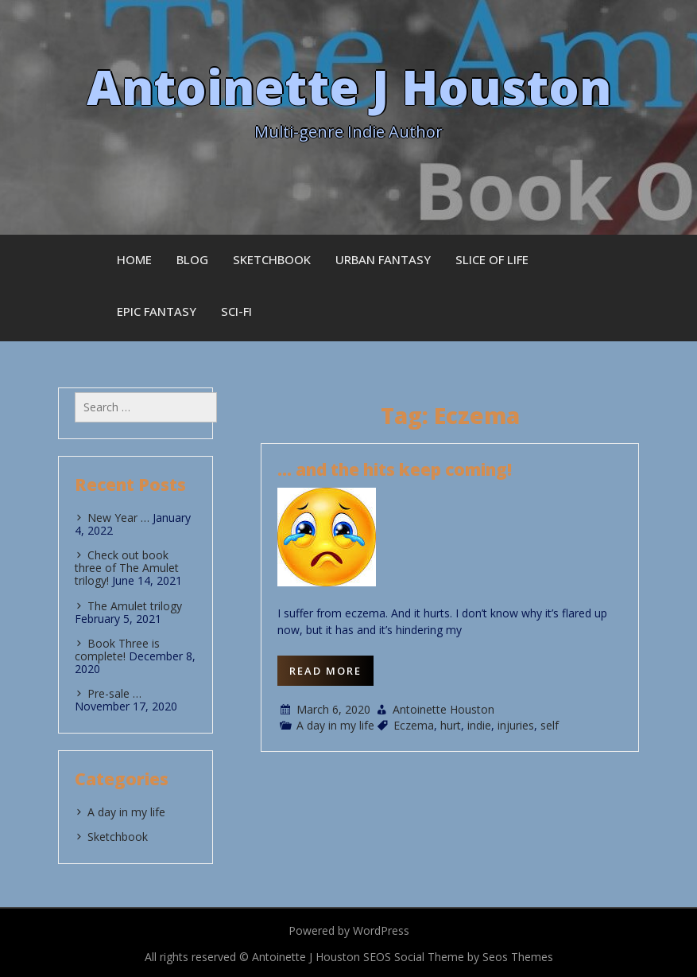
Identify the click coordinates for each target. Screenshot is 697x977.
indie (479, 725)
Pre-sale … (114, 693)
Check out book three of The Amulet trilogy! (127, 567)
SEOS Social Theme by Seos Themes (458, 956)
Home (134, 259)
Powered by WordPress (348, 930)
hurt (450, 725)
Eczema (413, 725)
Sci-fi (236, 311)
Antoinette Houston (443, 709)
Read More (325, 671)
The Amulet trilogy (134, 605)
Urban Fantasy (383, 259)
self (549, 725)
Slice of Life (492, 259)
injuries (516, 725)
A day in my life (335, 725)
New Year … (118, 517)
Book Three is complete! (117, 650)
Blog (192, 259)
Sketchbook (272, 259)
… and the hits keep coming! (394, 469)
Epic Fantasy (156, 311)
